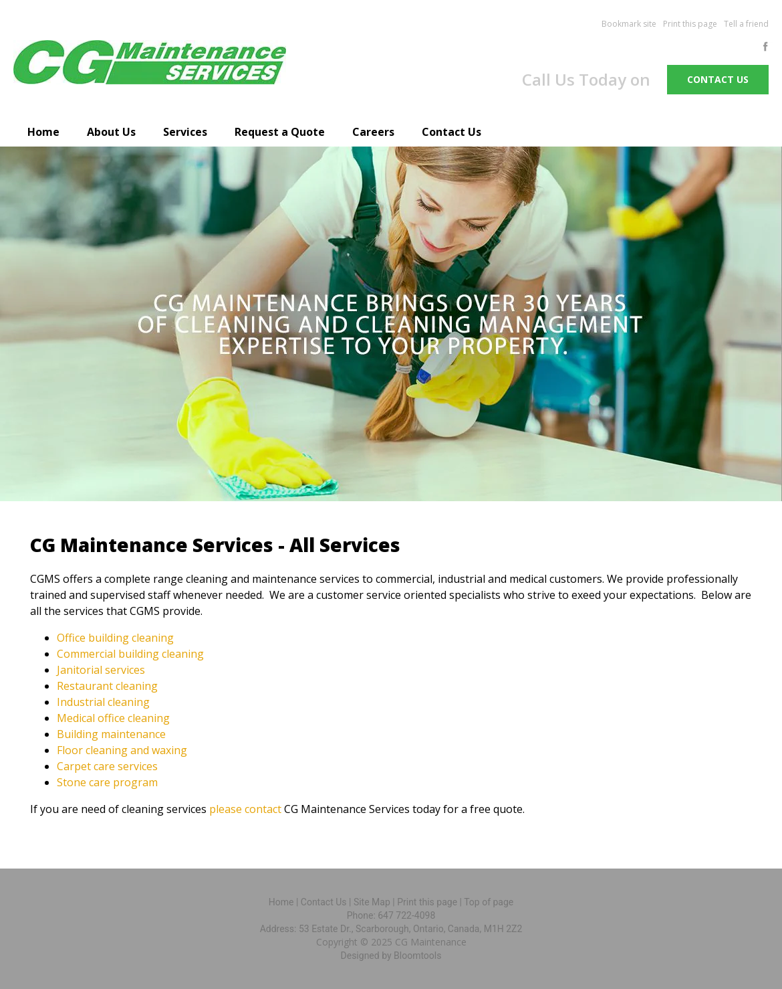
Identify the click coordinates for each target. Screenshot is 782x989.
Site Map (372, 902)
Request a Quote (280, 131)
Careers (373, 131)
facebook (768, 46)
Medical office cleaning (113, 718)
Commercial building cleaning (130, 653)
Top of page (488, 902)
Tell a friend (746, 23)
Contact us (718, 79)
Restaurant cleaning (107, 686)
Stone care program (107, 782)
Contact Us (451, 131)
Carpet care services (107, 766)
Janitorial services (101, 669)
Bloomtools (417, 955)
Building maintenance (111, 734)
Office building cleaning (115, 637)
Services (185, 131)
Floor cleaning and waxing (122, 750)
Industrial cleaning (103, 702)
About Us (111, 131)
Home (43, 131)
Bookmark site (629, 23)
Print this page (690, 23)
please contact (245, 809)
